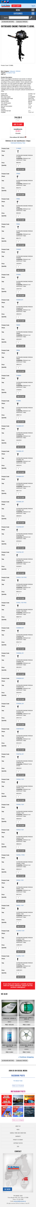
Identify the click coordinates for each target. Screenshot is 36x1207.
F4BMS (18, 173)
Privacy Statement (18, 1139)
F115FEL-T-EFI (20, 956)
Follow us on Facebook (18, 1085)
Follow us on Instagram (18, 1120)
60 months (18, 133)
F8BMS (18, 325)
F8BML (18, 350)
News (18, 1129)
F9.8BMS (18, 375)
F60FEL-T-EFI (20, 905)
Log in (33, 6)
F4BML (18, 199)
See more (7, 1189)
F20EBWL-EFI (20, 703)
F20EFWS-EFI (20, 729)
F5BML (18, 224)
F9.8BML (18, 400)
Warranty (18, 1136)
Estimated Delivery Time (18, 143)
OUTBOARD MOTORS (8, 21)
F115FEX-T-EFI (20, 930)
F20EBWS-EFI (20, 678)
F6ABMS (18, 249)
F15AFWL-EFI (20, 552)
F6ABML (18, 274)
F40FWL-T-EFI (20, 804)
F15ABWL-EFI (20, 501)
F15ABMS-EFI (20, 426)
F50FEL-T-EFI (20, 880)
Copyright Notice (18, 1143)
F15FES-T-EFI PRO (21, 577)
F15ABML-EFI (20, 451)
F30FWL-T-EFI (20, 779)
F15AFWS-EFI (20, 527)
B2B (18, 1146)
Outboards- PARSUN (21, 21)
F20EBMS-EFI (20, 628)
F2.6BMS (18, 148)
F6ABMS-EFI (19, 300)
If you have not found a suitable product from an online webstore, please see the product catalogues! (18, 985)
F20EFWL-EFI (20, 754)
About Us (18, 1126)
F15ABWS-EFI (20, 476)
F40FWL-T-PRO (20, 855)
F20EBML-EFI (20, 653)
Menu (18, 10)
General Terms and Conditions (18, 1133)
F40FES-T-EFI (20, 829)
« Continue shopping (26, 1057)
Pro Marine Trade (10, 72)
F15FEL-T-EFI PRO (21, 602)
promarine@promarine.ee (20, 1201)
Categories (18, 13)
